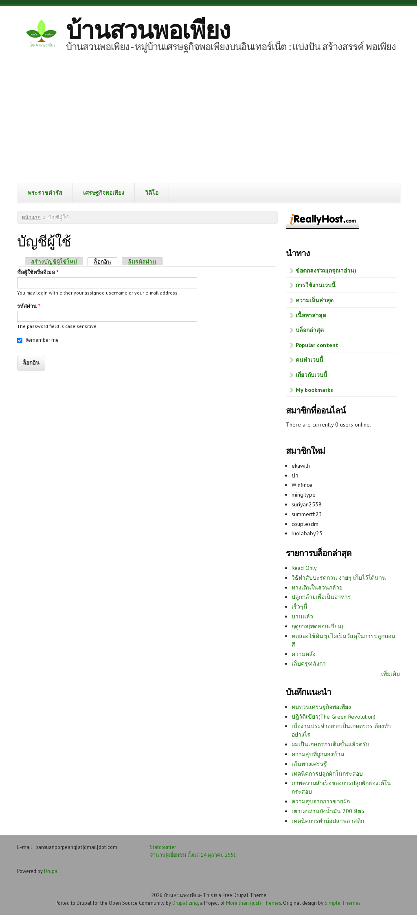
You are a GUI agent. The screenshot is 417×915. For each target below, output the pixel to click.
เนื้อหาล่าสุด (311, 315)
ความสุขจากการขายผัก (321, 801)
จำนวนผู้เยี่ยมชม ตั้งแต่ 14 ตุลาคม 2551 (193, 854)
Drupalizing (185, 903)
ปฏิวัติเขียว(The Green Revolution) (333, 716)
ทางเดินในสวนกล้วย (317, 587)
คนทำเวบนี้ (309, 359)
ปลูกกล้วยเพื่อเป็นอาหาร (321, 596)
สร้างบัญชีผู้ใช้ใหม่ (54, 261)
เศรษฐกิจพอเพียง (103, 192)
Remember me (42, 340)
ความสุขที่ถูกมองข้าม (318, 754)
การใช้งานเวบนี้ (316, 285)
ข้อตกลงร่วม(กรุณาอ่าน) (326, 270)
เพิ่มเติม (390, 673)
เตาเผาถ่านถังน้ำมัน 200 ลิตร (328, 811)
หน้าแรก (31, 217)
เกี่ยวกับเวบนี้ (311, 374)
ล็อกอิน (105, 261)
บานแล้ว (302, 616)
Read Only (304, 568)
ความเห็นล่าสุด (315, 300)
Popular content (317, 345)
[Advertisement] (208, 122)
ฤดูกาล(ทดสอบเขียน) (317, 626)
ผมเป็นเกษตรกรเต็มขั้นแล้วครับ (330, 744)
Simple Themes (342, 903)
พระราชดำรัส (45, 192)
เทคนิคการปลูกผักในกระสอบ (327, 773)
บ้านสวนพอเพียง (148, 30)
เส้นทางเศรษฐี (309, 764)
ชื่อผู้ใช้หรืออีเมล (38, 272)
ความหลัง (304, 654)
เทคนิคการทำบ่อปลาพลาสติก (328, 821)
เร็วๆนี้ (299, 606)
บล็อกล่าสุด (310, 330)
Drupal (51, 871)
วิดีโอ (151, 192)
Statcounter (163, 847)
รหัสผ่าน (28, 306)
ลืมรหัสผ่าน (142, 261)
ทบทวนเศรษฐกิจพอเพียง (321, 706)
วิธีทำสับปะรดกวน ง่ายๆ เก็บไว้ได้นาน (339, 577)
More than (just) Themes (253, 903)
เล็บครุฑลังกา (309, 663)
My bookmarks (314, 390)
